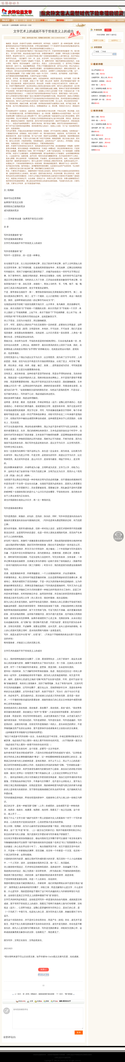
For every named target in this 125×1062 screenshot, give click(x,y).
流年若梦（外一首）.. (98, 99)
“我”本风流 (68, 994)
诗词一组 (94, 135)
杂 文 (34, 20)
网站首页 (5, 20)
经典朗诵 (51, 20)
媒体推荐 (69, 20)
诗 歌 (42, 20)
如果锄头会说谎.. (97, 92)
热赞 (43, 969)
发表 (79, 1032)
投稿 (47, 1001)
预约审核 (60, 20)
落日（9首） (95, 74)
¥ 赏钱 (46, 975)
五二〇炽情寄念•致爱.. (99, 88)
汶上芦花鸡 (95, 70)
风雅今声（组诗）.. (98, 142)
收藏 (39, 1001)
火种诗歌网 (14, 25)
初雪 (93, 150)
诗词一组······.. (96, 85)
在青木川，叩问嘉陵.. (98, 96)
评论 (54, 1001)
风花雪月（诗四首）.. (98, 81)
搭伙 (93, 103)
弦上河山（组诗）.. (98, 139)
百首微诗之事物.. (97, 146)
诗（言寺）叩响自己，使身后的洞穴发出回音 (38, 994)
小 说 (25, 20)
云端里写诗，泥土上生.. (99, 77)
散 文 (16, 20)
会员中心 (114, 40)
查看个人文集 (98, 40)
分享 (31, 1001)
